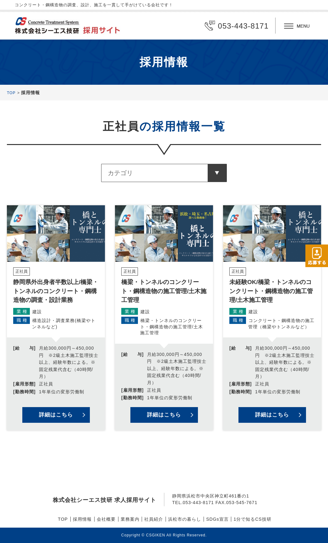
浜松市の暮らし (184, 519)
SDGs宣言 (217, 519)
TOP (11, 93)
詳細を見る (56, 317)
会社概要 (106, 519)
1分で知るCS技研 (252, 519)
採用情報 (82, 519)
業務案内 (130, 519)
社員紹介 (153, 519)
